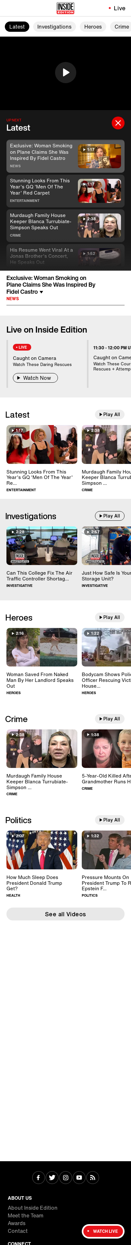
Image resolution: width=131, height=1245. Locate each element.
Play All (111, 414)
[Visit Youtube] (79, 1178)
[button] (65, 72)
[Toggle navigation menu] (8, 8)
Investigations (54, 26)
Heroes (93, 26)
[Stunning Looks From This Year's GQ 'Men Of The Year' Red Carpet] (41, 444)
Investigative (19, 585)
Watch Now (35, 378)
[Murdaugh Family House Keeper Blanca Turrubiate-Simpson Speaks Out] (41, 748)
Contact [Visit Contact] (18, 1231)
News (15, 166)
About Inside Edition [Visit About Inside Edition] (33, 1208)
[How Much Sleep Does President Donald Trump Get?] (41, 850)
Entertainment (25, 200)
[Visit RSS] (92, 1178)
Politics (18, 820)
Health (13, 895)
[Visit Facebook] (38, 1178)
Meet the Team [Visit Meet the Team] (25, 1215)
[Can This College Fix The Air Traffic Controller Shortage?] (41, 546)
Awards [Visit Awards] (16, 1223)
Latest (17, 26)
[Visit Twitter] (52, 1178)
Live (120, 8)
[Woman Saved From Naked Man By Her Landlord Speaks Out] (41, 647)
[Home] (65, 8)
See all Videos (65, 914)
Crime (15, 235)
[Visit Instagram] (65, 1178)
